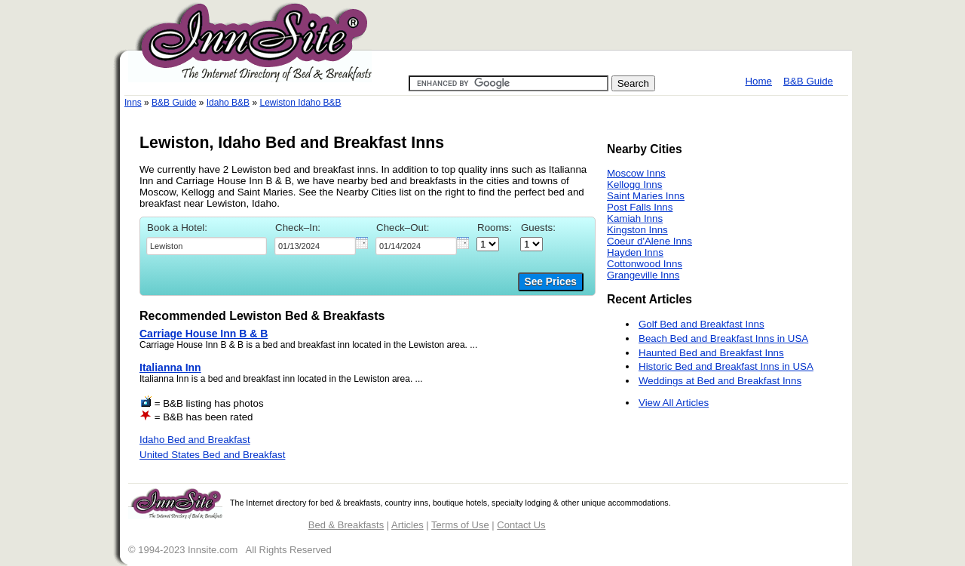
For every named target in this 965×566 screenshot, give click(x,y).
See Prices (551, 282)
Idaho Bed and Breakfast (194, 439)
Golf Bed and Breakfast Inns (701, 324)
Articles (407, 525)
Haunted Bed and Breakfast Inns (711, 352)
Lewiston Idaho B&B (300, 102)
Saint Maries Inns (646, 195)
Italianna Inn (170, 367)
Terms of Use (460, 525)
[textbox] (206, 246)
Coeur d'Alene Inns (649, 241)
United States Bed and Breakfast (212, 454)
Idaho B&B (228, 102)
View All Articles (674, 402)
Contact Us (521, 525)
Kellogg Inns (634, 184)
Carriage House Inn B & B (203, 334)
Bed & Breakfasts (346, 525)
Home (758, 81)
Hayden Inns (635, 252)
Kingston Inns (637, 229)
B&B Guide (808, 81)
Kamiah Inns (635, 218)
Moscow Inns (636, 173)
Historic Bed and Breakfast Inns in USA (726, 366)
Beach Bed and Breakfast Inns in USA (723, 338)
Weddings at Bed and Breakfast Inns (720, 380)
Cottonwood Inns (644, 263)
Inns (133, 102)
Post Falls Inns (639, 207)
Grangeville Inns (643, 275)
